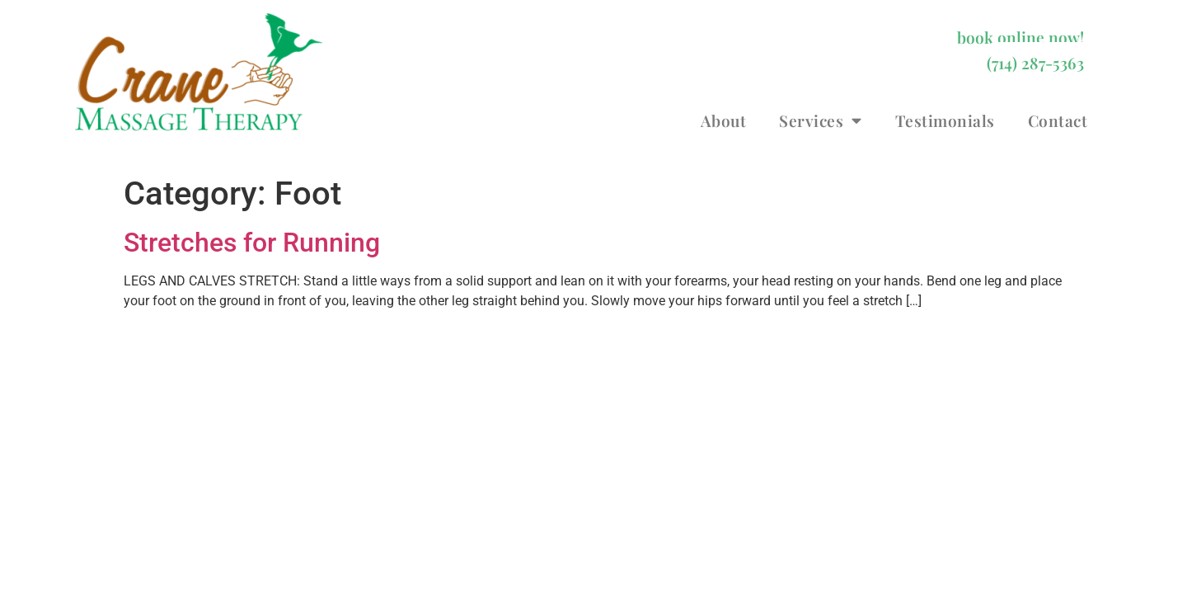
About (724, 120)
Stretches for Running (252, 242)
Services (820, 120)
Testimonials (945, 120)
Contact (1058, 120)
